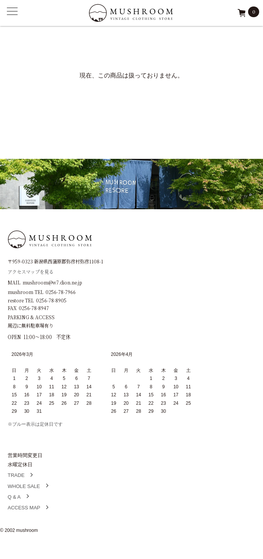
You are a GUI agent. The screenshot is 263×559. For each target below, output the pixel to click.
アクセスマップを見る (31, 271)
